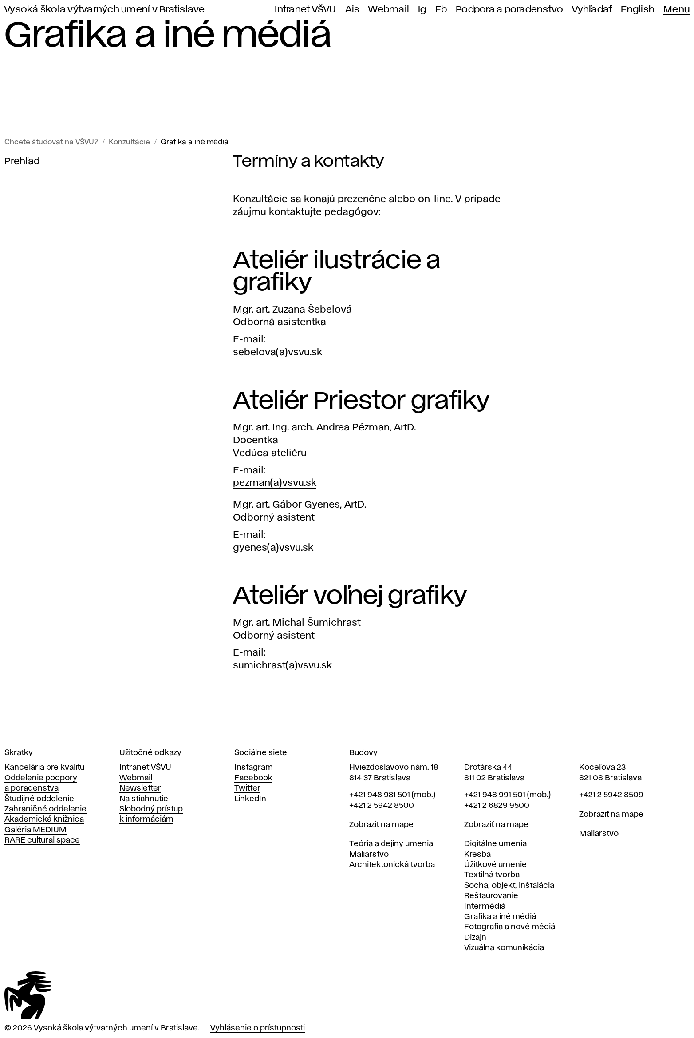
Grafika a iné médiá (195, 142)
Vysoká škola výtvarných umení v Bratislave (104, 9)
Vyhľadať (592, 9)
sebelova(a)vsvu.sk (277, 352)
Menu (676, 9)
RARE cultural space (42, 840)
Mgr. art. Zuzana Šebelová (292, 310)
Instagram (253, 767)
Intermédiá (484, 906)
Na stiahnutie (143, 799)
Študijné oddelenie (39, 799)
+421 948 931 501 (379, 795)
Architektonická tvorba (392, 864)
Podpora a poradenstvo (509, 9)
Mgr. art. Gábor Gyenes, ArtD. (299, 505)
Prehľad (22, 161)
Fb (441, 9)
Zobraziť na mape (381, 824)
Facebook (253, 778)
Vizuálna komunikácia (504, 947)
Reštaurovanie (491, 895)
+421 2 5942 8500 (381, 805)
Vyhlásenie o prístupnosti (257, 1028)
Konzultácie (129, 142)
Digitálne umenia (495, 843)
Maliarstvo (369, 854)
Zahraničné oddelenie (45, 809)
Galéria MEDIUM (35, 830)
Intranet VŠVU (305, 9)
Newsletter (140, 788)
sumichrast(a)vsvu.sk (282, 665)
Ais (352, 9)
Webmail (388, 9)
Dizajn (475, 937)
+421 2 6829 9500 (496, 805)
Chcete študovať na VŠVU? (51, 142)
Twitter (247, 788)
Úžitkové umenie (495, 864)
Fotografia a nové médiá (509, 927)
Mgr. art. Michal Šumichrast (297, 623)
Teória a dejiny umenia (391, 843)
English (638, 9)
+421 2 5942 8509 (611, 795)
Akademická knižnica (44, 819)
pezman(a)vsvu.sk (274, 483)
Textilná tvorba (492, 875)
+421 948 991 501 (494, 795)
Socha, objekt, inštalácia (509, 885)
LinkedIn (250, 799)
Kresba (477, 854)
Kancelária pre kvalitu (44, 767)
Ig (422, 9)
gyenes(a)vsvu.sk (273, 548)
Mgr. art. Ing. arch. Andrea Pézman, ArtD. (324, 427)
